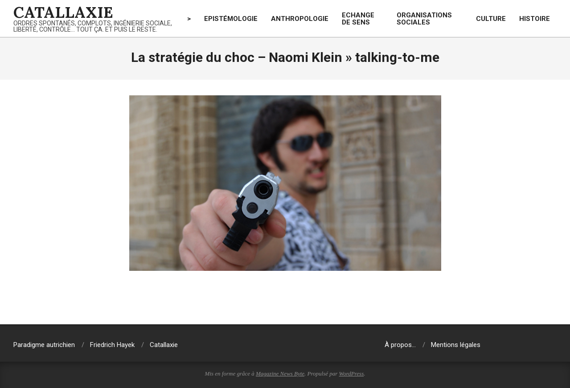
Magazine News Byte (280, 373)
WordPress (351, 373)
